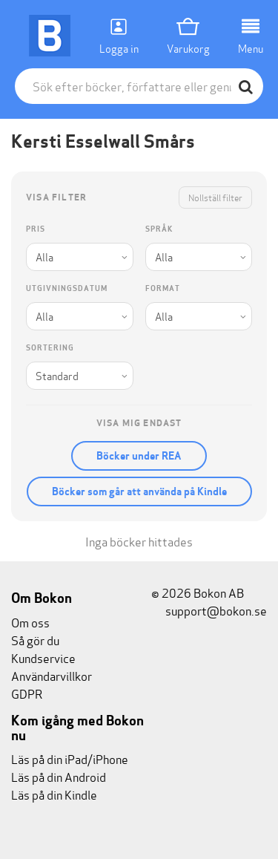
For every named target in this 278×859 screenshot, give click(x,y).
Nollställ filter (215, 197)
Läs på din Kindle (54, 794)
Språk (159, 229)
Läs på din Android (58, 776)
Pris (35, 229)
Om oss (30, 621)
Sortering (50, 348)
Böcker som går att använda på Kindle (139, 491)
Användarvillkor (51, 675)
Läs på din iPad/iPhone (69, 758)
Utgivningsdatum (66, 288)
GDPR (26, 693)
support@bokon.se (209, 609)
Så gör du (35, 639)
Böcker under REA (139, 456)
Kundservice (43, 657)
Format (162, 288)
